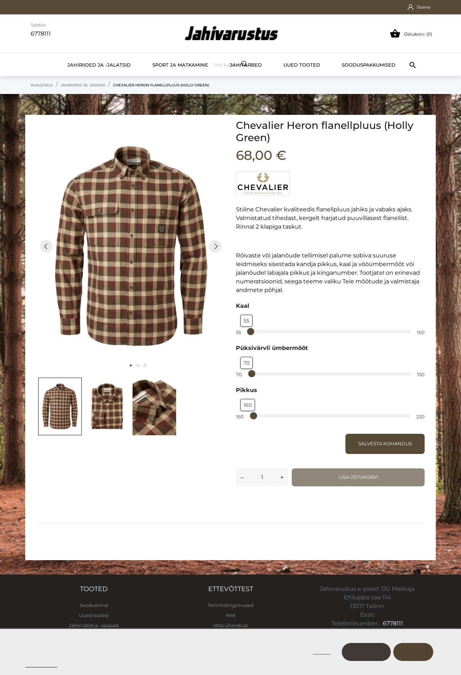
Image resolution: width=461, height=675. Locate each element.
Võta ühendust (230, 625)
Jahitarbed (246, 65)
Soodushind (94, 605)
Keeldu (322, 652)
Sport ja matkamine (180, 65)
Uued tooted (301, 65)
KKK (231, 615)
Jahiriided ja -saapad (93, 625)
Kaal (242, 305)
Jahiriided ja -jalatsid (99, 65)
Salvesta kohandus (385, 443)
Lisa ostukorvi (358, 477)
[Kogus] (262, 477)
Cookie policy (41, 664)
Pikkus (246, 390)
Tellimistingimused (231, 605)
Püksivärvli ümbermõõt (272, 348)
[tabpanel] (130, 246)
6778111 (393, 623)
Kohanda (366, 652)
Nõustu (413, 652)
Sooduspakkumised (368, 65)
